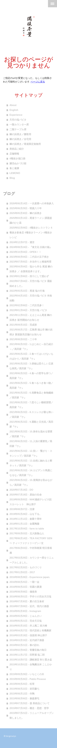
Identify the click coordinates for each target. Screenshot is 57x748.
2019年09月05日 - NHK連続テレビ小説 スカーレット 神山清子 (30, 502)
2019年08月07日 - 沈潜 (21, 509)
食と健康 (14, 168)
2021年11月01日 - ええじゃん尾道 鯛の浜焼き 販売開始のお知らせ (30, 317)
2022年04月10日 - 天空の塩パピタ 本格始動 (30, 298)
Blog (12, 178)
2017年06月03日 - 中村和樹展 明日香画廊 (30, 550)
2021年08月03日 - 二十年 (23, 339)
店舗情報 (14, 153)
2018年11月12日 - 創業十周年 (25, 519)
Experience (15, 115)
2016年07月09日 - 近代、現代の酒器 (29, 606)
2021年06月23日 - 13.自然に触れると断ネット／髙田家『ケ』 (30, 463)
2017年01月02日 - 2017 (22, 572)
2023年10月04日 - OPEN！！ (25, 252)
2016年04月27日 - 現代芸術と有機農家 (30, 630)
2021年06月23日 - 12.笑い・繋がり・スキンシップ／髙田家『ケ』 (30, 453)
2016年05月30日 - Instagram (25, 611)
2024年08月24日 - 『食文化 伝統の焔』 (30, 247)
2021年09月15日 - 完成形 (23, 324)
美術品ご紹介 (16, 149)
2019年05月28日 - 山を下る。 (25, 514)
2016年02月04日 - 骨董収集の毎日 (27, 650)
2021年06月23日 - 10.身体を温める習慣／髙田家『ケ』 (30, 434)
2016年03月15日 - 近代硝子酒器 (26, 640)
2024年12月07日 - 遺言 (21, 242)
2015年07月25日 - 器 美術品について (29, 703)
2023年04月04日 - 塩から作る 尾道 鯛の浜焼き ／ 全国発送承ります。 (30, 269)
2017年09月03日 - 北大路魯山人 (26, 533)
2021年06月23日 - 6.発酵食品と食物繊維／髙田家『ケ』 (31, 395)
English (13, 110)
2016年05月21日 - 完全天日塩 (25, 621)
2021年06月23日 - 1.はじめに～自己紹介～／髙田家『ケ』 (31, 346)
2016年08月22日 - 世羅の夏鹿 (25, 587)
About (12, 105)
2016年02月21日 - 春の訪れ (24, 645)
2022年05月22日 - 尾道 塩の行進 (27, 291)
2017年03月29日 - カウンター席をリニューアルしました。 (31, 560)
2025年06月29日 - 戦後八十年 (25, 208)
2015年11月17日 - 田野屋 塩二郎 (27, 655)
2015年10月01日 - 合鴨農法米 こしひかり (30, 667)
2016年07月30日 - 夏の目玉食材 (26, 601)
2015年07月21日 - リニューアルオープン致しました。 (31, 715)
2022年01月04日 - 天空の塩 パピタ (28, 310)
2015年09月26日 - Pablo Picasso (27, 679)
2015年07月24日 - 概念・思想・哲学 (29, 708)
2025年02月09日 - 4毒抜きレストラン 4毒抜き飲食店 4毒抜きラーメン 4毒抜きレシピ (30, 232)
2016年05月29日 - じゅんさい (25, 616)
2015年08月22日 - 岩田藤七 (24, 688)
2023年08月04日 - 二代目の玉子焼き (29, 257)
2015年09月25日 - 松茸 (21, 684)
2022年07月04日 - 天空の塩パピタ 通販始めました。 (30, 283)
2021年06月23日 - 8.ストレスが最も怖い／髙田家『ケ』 (31, 414)
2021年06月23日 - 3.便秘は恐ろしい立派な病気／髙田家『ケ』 (31, 366)
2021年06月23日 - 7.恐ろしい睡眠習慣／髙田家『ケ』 (31, 405)
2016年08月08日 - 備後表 (23, 591)
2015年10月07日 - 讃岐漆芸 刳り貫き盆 (30, 659)
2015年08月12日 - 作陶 (21, 693)
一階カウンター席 (19, 124)
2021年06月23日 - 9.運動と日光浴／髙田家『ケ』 (31, 424)
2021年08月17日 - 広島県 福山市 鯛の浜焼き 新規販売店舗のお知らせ (30, 332)
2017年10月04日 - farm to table (26, 528)
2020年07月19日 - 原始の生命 (25, 494)
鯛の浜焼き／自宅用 (20, 139)
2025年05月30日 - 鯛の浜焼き (25, 213)
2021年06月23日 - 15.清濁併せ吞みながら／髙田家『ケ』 (30, 482)
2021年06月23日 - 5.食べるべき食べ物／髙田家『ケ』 (31, 385)
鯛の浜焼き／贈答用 (20, 134)
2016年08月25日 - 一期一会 (24, 582)
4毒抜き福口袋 (17, 158)
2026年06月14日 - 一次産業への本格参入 (31, 203)
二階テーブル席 (17, 129)
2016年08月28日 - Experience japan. (29, 577)
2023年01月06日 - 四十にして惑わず (29, 276)
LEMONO (14, 173)
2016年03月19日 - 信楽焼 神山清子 (28, 635)
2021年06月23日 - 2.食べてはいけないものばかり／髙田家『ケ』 (31, 356)
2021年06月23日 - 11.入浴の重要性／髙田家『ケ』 (30, 443)
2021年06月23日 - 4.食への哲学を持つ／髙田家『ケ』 (31, 375)
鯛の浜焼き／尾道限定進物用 (25, 144)
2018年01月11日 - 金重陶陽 (24, 523)
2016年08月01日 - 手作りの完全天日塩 (30, 596)
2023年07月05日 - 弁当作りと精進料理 (30, 261)
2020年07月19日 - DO (21, 490)
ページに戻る (38, 81)
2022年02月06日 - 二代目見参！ (26, 305)
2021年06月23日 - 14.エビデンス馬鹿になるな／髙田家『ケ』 (30, 473)
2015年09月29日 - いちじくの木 (26, 674)
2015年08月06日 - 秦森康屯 (24, 698)
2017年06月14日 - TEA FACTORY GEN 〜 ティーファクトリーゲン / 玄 (30, 540)
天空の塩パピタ (17, 119)
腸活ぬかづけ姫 (17, 163)
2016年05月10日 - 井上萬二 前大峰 (28, 625)
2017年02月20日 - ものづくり (25, 567)
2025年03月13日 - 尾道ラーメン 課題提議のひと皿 (30, 220)
